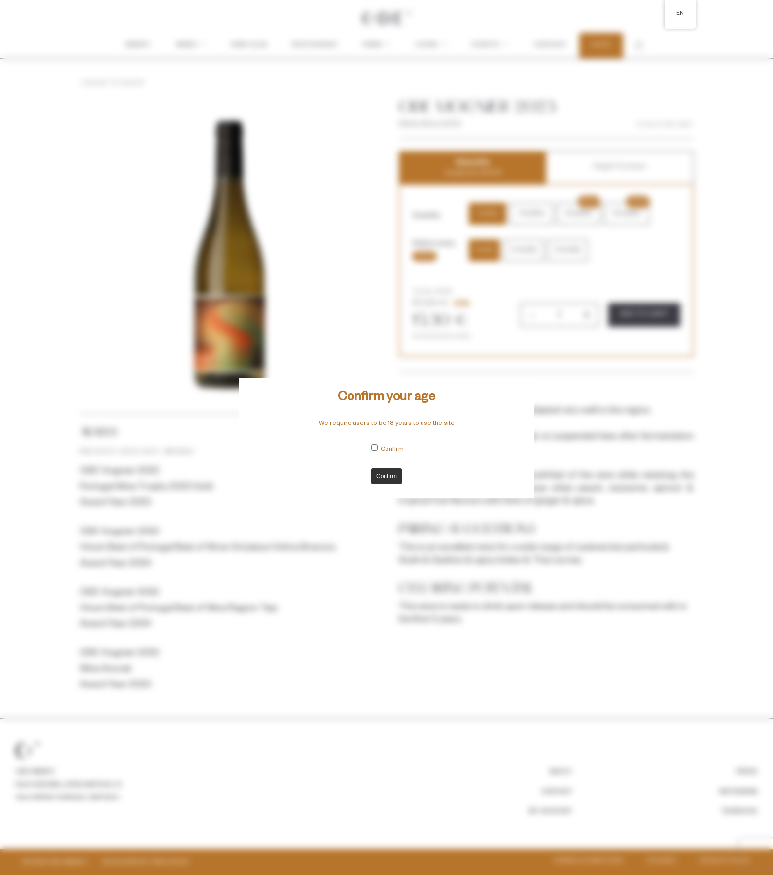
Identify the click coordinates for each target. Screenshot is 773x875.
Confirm (392, 449)
